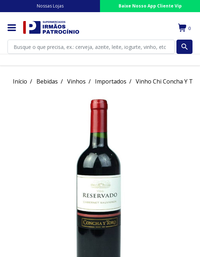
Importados (110, 81)
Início (20, 81)
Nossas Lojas (50, 6)
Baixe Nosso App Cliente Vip (150, 6)
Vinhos (76, 81)
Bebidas (47, 81)
